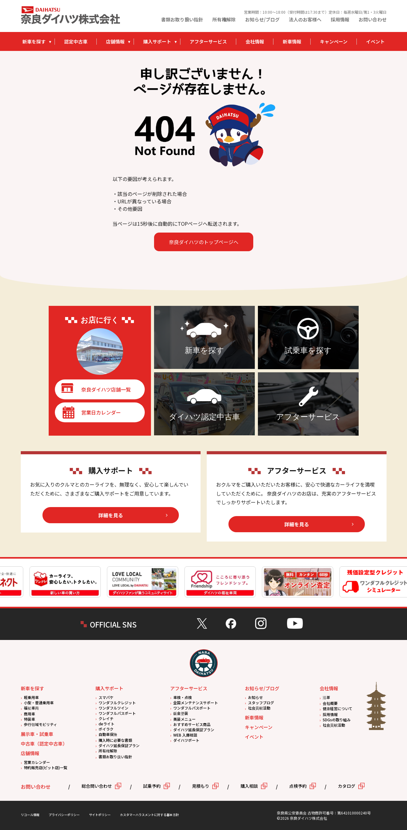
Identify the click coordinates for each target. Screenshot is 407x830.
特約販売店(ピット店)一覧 (45, 767)
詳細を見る (110, 515)
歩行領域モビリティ (40, 724)
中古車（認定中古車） (44, 743)
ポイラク (106, 729)
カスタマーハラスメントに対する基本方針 (149, 814)
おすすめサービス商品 (191, 724)
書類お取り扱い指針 (182, 19)
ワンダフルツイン (113, 707)
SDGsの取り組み (337, 719)
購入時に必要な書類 (115, 740)
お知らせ (255, 697)
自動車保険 (108, 734)
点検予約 (298, 786)
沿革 (326, 697)
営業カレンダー (37, 762)
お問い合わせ (373, 19)
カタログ (346, 786)
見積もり (200, 786)
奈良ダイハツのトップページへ (203, 242)
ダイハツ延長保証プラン (119, 745)
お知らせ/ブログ (262, 19)
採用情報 (340, 19)
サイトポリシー (100, 814)
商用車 (29, 713)
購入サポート (157, 41)
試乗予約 (152, 786)
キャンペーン (333, 41)
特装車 (29, 719)
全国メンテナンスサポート (195, 702)
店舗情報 (115, 41)
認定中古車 (75, 41)
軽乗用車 (31, 697)
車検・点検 (182, 697)
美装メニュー (184, 719)
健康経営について (337, 708)
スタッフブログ (261, 702)
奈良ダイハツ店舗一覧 (106, 389)
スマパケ (106, 697)
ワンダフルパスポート (117, 713)
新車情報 (292, 41)
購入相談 (249, 786)
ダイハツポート (186, 740)
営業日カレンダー (101, 412)
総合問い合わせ (97, 786)
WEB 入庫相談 (185, 734)
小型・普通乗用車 (39, 702)
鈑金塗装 (180, 713)
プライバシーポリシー (64, 814)
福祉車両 (31, 707)
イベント (375, 41)
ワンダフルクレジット (117, 702)
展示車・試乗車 (37, 734)
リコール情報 (30, 814)
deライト (106, 723)
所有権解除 (224, 19)
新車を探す (34, 41)
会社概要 (330, 703)
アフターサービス (208, 41)
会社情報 (255, 41)
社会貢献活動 (259, 707)
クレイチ (106, 718)
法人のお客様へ (305, 19)
